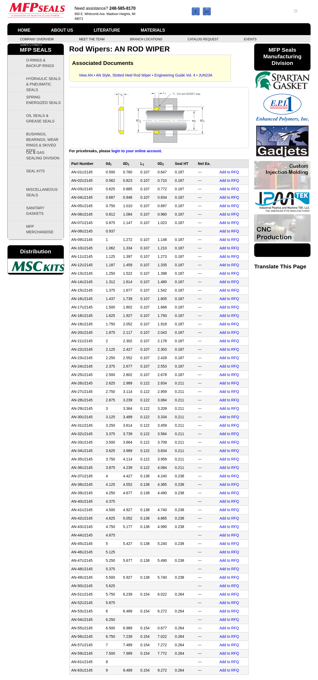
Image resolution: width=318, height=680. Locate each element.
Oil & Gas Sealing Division (42, 155)
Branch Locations (146, 39)
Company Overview (37, 39)
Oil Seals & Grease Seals (40, 118)
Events (250, 39)
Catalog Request (203, 39)
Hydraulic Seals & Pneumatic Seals (43, 84)
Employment (31, 44)
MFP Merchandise (39, 229)
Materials (153, 30)
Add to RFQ (229, 172)
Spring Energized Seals (43, 100)
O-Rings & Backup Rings (40, 63)
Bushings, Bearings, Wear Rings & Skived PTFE (42, 139)
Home (24, 30)
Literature (107, 30)
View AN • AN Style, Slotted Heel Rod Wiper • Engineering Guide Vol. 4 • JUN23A (145, 75)
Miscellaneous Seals (42, 192)
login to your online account (136, 151)
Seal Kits (35, 171)
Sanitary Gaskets (35, 211)
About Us (62, 30)
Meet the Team (92, 39)
